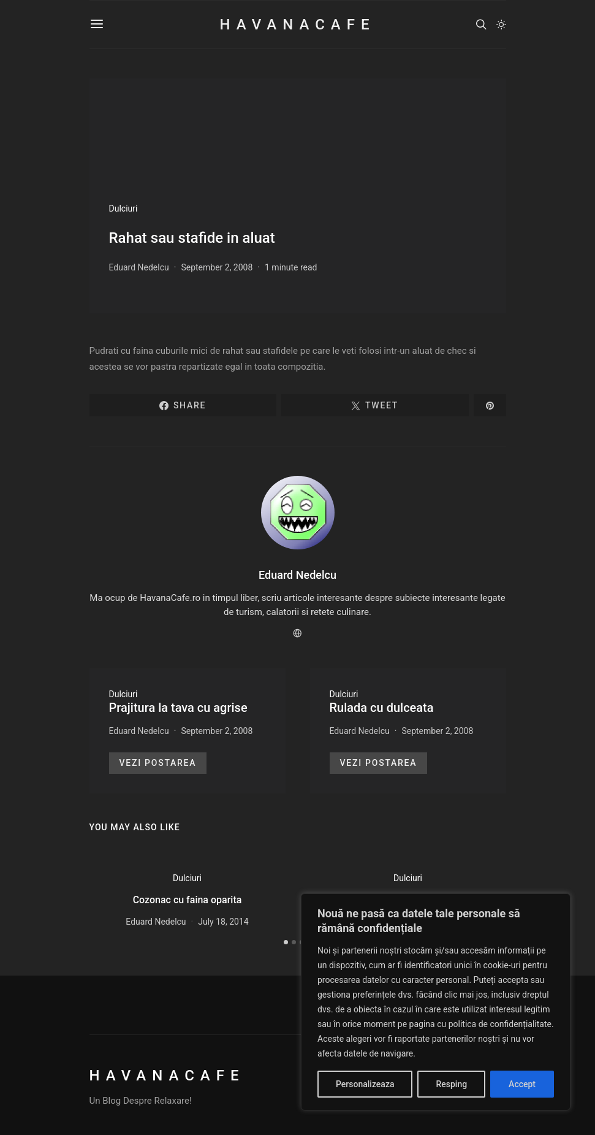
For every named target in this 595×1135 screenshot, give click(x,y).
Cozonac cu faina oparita (187, 900)
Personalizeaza (365, 1084)
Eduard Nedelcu (139, 267)
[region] (435, 1001)
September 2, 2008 (216, 267)
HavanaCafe (297, 24)
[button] (501, 24)
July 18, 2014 (223, 922)
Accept (522, 1084)
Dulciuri (123, 208)
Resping (451, 1084)
